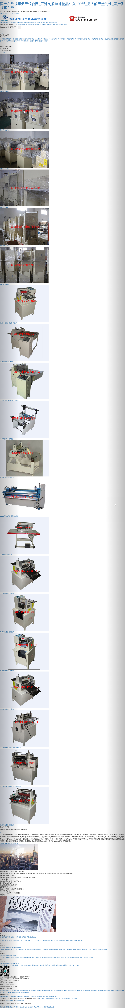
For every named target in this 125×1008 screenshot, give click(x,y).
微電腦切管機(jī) (41, 24)
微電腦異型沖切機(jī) (83, 39)
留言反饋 (45, 22)
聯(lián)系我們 (53, 22)
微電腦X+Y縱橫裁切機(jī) (67, 39)
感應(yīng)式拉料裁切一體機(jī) (38, 41)
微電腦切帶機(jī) (21, 24)
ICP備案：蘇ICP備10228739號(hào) (50, 998)
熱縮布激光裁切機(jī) (98, 990)
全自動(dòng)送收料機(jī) (60, 24)
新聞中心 (39, 22)
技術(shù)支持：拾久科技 (69, 998)
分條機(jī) (49, 24)
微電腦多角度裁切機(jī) (20, 41)
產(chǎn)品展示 (26, 22)
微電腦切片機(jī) (31, 24)
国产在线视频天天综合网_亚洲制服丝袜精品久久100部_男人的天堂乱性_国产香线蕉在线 (62, 6)
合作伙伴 (34, 22)
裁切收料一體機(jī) (97, 39)
